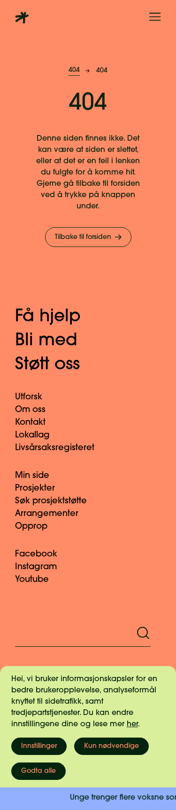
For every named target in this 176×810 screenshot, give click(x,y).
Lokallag (38, 435)
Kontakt (36, 422)
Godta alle (38, 771)
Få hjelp (57, 317)
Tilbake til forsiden (89, 237)
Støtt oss (57, 365)
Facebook (42, 554)
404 (74, 70)
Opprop (37, 526)
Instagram (41, 567)
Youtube (37, 579)
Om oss (36, 409)
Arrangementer (52, 513)
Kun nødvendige (111, 746)
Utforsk (34, 397)
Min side (38, 475)
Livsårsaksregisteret (60, 448)
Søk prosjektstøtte (56, 501)
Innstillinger (39, 746)
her (132, 724)
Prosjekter (40, 488)
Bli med (56, 341)
